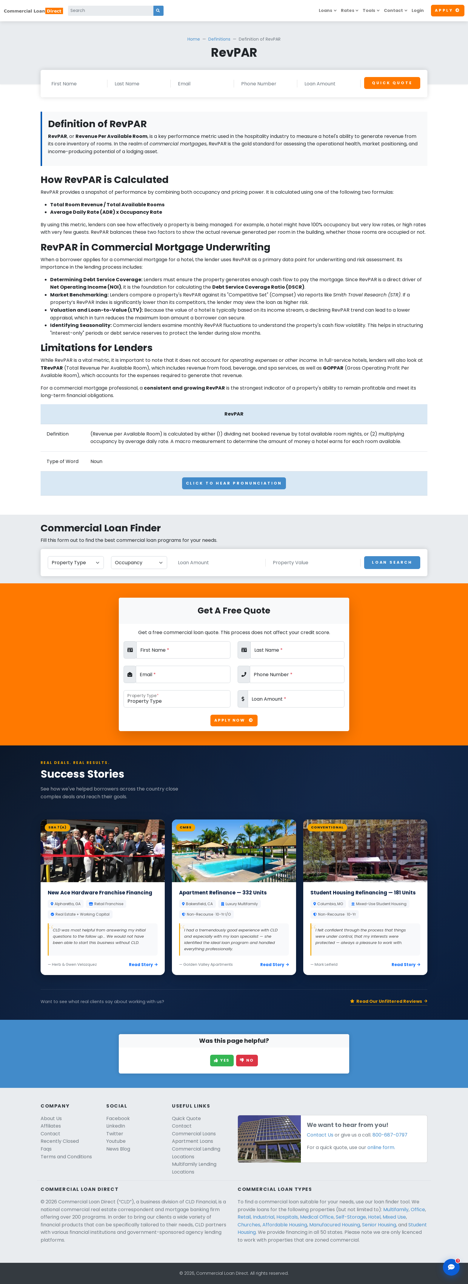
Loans (325, 10)
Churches (249, 1224)
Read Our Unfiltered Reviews (388, 1001)
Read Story (143, 965)
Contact (393, 10)
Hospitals (287, 1217)
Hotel (374, 1217)
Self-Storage (351, 1217)
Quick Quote (392, 82)
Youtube (116, 1141)
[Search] (111, 11)
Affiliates (51, 1125)
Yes (222, 1060)
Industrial (263, 1217)
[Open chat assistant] (451, 1267)
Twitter (114, 1133)
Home (193, 39)
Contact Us (320, 1134)
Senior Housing (379, 1224)
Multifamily (396, 1209)
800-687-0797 (389, 1134)
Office (418, 1209)
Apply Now (233, 720)
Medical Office (317, 1217)
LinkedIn (115, 1125)
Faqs (46, 1148)
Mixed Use (394, 1217)
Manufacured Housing (334, 1224)
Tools (369, 10)
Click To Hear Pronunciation (234, 483)
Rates (347, 10)
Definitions (219, 39)
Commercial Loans (194, 1133)
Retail (244, 1217)
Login (418, 10)
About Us (51, 1118)
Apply (448, 10)
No (247, 1060)
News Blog (118, 1148)
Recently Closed (60, 1141)
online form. (381, 1147)
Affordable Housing (284, 1224)
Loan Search (392, 562)
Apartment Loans (192, 1141)
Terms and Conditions (66, 1156)
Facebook (118, 1118)
